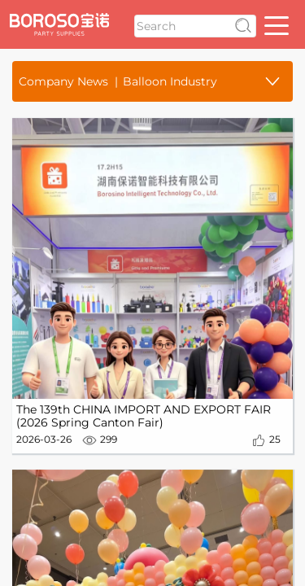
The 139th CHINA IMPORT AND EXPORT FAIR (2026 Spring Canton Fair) (143, 418)
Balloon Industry (170, 81)
